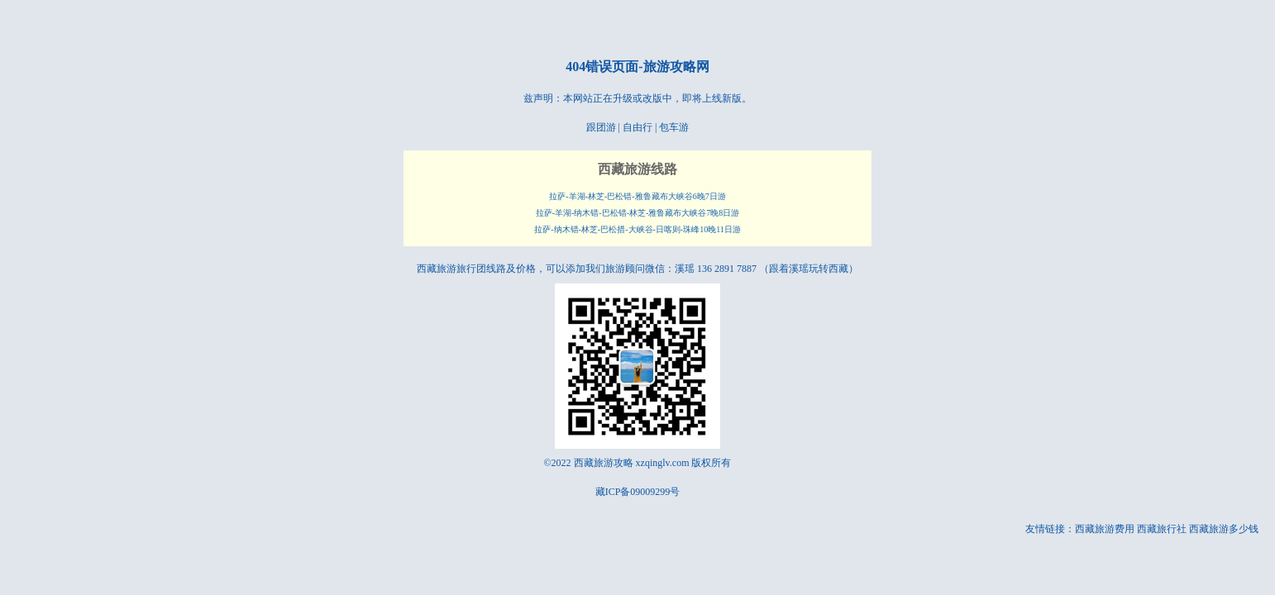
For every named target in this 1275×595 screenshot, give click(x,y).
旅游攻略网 (676, 67)
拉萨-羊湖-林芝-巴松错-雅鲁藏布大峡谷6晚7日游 (637, 196)
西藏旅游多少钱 (1223, 529)
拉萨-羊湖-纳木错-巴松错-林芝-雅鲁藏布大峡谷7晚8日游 (638, 212)
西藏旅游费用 (1104, 529)
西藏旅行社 (1162, 529)
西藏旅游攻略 (603, 463)
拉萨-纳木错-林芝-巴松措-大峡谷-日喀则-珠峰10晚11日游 (637, 229)
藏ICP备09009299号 (637, 491)
